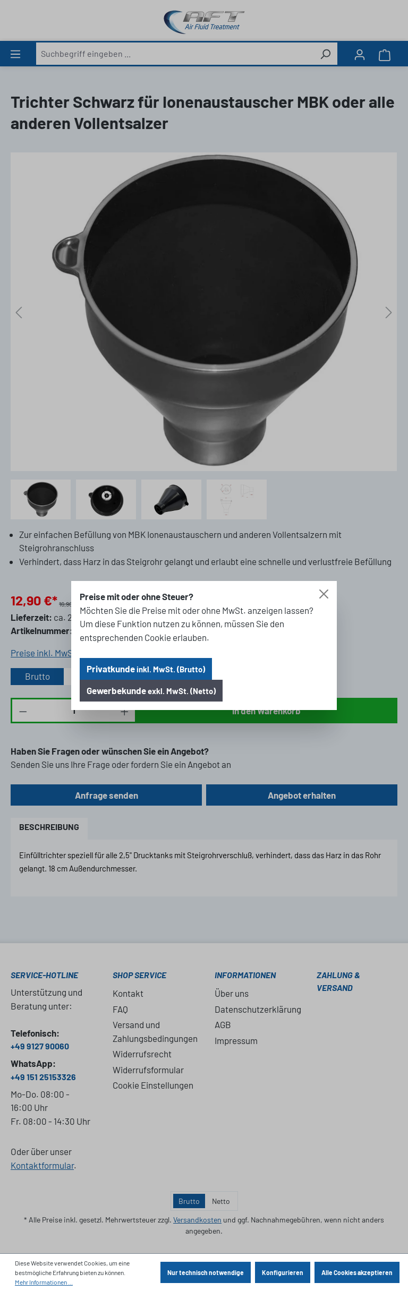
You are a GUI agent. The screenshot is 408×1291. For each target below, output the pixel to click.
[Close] (324, 594)
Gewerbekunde (151, 690)
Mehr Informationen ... (44, 1282)
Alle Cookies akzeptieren (357, 1272)
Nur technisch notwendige (205, 1272)
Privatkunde (146, 668)
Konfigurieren (282, 1272)
